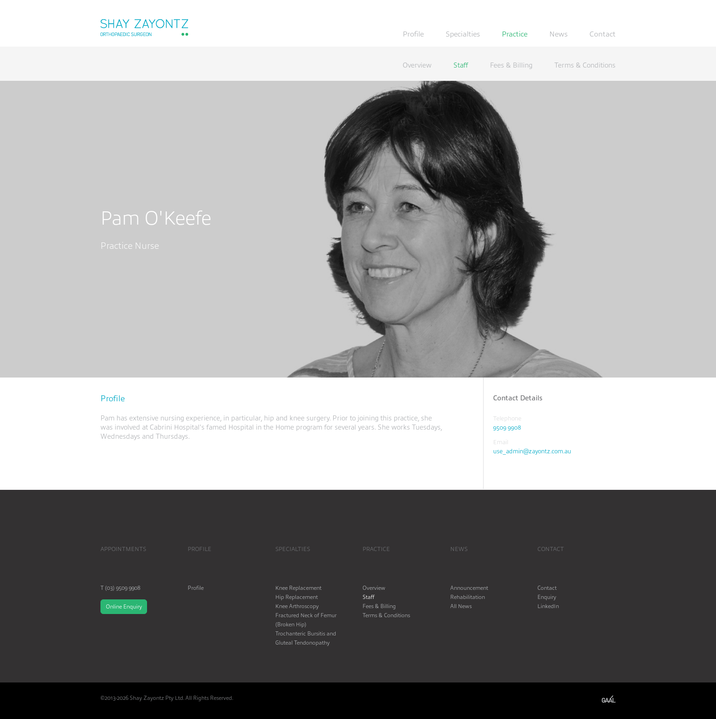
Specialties (463, 34)
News (558, 34)
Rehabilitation (467, 596)
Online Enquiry (124, 606)
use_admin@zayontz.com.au (532, 450)
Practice (514, 34)
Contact (603, 34)
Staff (460, 65)
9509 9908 (507, 427)
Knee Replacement (298, 587)
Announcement (469, 587)
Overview (417, 65)
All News (461, 606)
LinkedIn (548, 606)
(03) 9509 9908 (122, 587)
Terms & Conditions (585, 65)
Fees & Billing (511, 65)
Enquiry (546, 596)
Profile (413, 34)
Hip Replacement (296, 596)
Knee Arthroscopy (297, 606)
